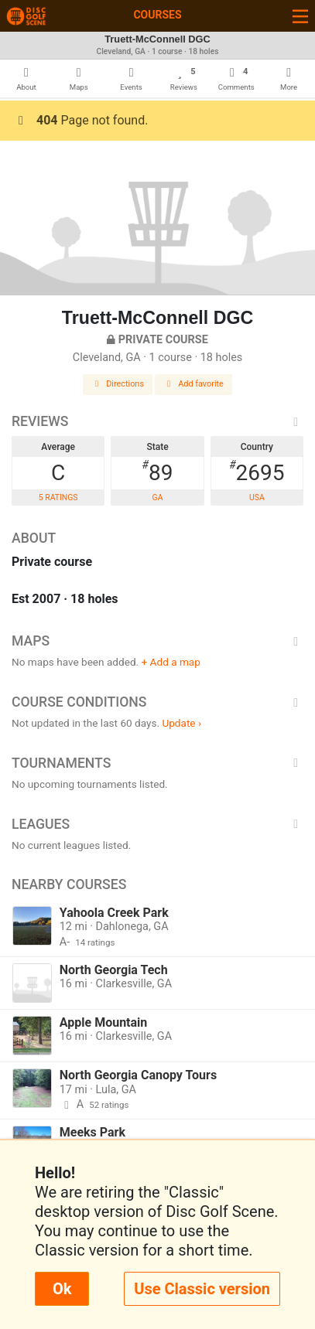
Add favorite (193, 384)
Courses (157, 15)
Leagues (157, 824)
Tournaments (157, 763)
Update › (181, 723)
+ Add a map (171, 662)
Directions (117, 384)
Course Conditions (157, 702)
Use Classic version (202, 1289)
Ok (62, 1289)
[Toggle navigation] (300, 16)
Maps (157, 641)
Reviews (157, 421)
